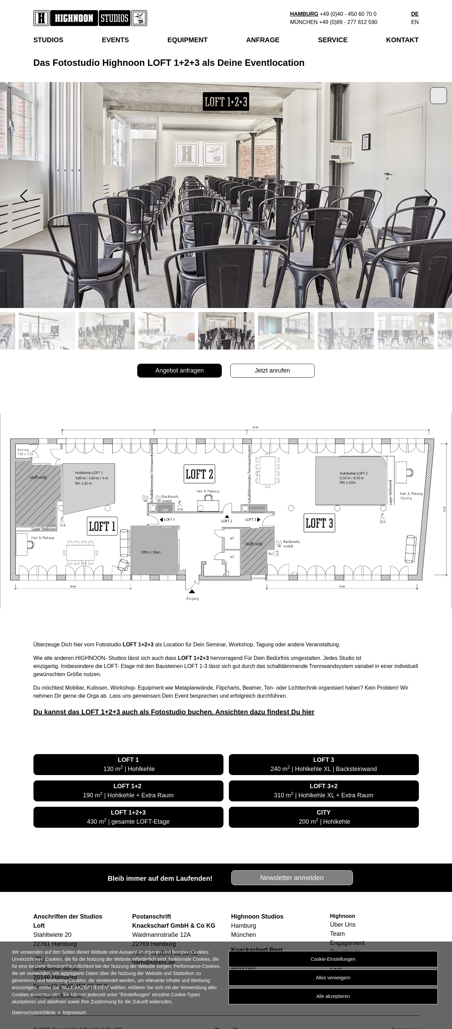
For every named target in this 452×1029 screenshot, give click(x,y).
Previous (23, 196)
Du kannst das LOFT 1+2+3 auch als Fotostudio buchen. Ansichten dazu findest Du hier (174, 712)
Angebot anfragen (180, 370)
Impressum (74, 1012)
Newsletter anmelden (292, 877)
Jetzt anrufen (272, 370)
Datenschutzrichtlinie (33, 1012)
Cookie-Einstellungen (333, 959)
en (415, 22)
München (304, 22)
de (415, 14)
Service (333, 40)
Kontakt (402, 40)
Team (337, 933)
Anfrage (263, 40)
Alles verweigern (333, 977)
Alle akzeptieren (333, 996)
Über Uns (343, 924)
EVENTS (115, 40)
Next (428, 196)
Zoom (438, 95)
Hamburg (304, 14)
